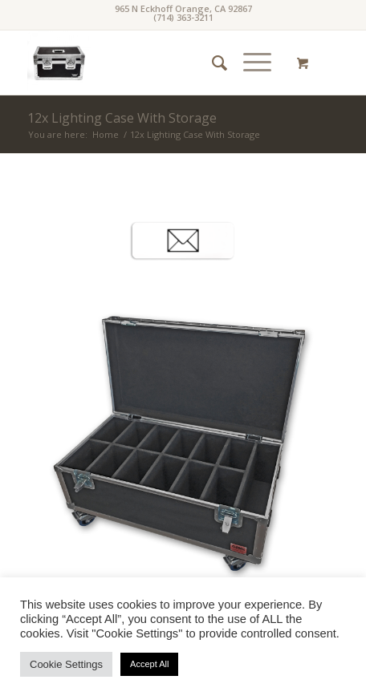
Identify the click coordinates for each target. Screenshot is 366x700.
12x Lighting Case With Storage (122, 118)
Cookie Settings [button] (66, 664)
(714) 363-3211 (183, 17)
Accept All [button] (149, 664)
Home (105, 134)
